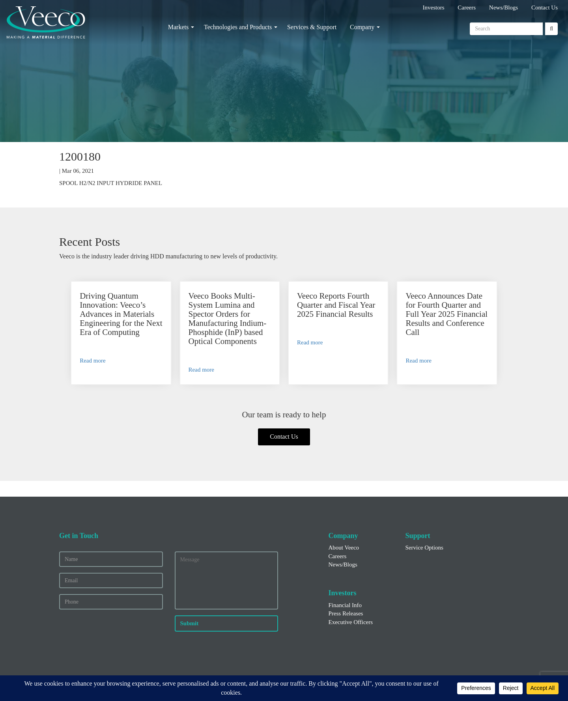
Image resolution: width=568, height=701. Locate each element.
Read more (92, 360)
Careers (467, 7)
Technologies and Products (238, 27)
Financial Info (345, 605)
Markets (178, 27)
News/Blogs (503, 7)
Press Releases (346, 613)
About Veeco (344, 547)
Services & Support (311, 27)
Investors (434, 7)
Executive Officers (351, 622)
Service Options (424, 547)
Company (362, 27)
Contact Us (544, 7)
